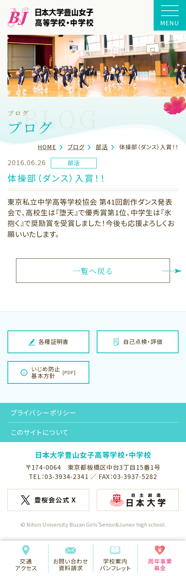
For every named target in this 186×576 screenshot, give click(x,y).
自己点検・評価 (138, 341)
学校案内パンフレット (115, 558)
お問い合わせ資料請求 (70, 558)
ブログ (76, 146)
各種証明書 (48, 341)
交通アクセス (26, 558)
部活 (102, 146)
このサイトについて (40, 432)
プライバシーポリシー (43, 412)
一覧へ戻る (93, 270)
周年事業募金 (160, 558)
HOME (47, 146)
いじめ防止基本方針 (48, 372)
